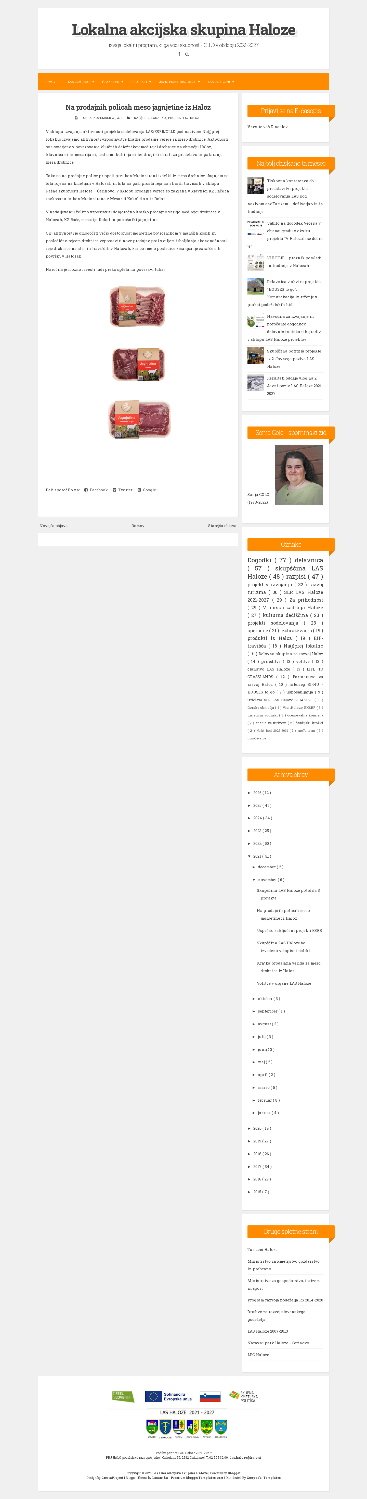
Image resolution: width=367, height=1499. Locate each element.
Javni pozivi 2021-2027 (177, 82)
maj (262, 1061)
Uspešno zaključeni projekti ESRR (289, 930)
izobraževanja (296, 630)
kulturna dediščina (286, 615)
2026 (258, 792)
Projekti (139, 82)
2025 (258, 805)
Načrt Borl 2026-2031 (273, 730)
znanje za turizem (271, 723)
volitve (304, 661)
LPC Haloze (258, 1354)
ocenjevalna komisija (305, 715)
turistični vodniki (263, 715)
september (268, 1011)
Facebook (96, 489)
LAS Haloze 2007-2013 (267, 1331)
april (263, 1074)
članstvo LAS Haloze (270, 669)
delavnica (309, 560)
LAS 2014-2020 (219, 82)
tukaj (160, 269)
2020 (258, 1128)
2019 (257, 1140)
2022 (258, 843)
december (267, 866)
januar (265, 1112)
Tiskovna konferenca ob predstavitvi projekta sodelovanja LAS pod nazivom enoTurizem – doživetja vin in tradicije (285, 196)
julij (262, 1036)
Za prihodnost (306, 600)
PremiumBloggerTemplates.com (197, 1478)
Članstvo (110, 82)
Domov (50, 82)
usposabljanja (300, 691)
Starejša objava (222, 525)
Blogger (234, 1473)
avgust (265, 1023)
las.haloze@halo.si (245, 1457)
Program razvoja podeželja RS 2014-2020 (285, 1299)
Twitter (123, 489)
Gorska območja (261, 707)
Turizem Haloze (262, 1249)
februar (265, 1099)
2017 (258, 1166)
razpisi (297, 576)
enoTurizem (307, 730)
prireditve (272, 661)
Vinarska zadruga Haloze (293, 607)
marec (264, 1087)
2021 (257, 855)
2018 (258, 1153)
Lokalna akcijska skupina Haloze (183, 29)
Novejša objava (54, 525)
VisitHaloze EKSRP (300, 707)
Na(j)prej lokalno (150, 118)
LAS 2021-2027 (79, 82)
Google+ (148, 489)
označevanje (257, 738)
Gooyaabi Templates (264, 1478)
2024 (258, 817)
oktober (265, 998)
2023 (258, 830)
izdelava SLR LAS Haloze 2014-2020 (280, 700)
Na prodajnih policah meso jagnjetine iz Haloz (138, 107)
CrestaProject (112, 1478)
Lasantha (160, 1478)
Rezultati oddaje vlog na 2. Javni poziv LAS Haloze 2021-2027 (295, 385)
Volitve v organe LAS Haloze (284, 982)
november (268, 879)
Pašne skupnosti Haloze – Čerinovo (80, 190)
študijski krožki (309, 723)
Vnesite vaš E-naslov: (268, 126)
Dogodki (260, 560)
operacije (258, 630)
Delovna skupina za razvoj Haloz (291, 653)
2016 (257, 1178)
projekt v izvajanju (271, 584)
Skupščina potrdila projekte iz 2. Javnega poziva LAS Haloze (294, 358)
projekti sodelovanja (275, 623)
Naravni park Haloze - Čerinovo (278, 1342)
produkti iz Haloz (183, 118)
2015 (257, 1191)
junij (263, 1049)
